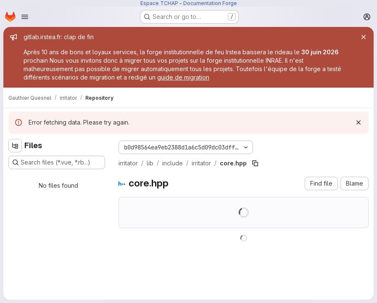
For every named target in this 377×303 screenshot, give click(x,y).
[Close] (364, 37)
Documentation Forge (210, 3)
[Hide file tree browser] (15, 145)
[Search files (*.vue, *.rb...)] (56, 162)
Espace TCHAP (159, 3)
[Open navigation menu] (25, 17)
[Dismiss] (358, 122)
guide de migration (183, 77)
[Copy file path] (255, 163)
